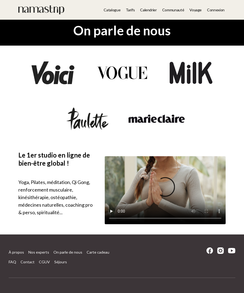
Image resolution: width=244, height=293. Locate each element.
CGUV (44, 262)
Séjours (60, 262)
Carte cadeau (98, 252)
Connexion (216, 10)
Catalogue (112, 10)
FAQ (12, 262)
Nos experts (38, 252)
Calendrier (148, 10)
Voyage (195, 10)
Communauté (173, 10)
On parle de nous (67, 252)
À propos (16, 252)
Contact (28, 262)
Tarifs (130, 10)
